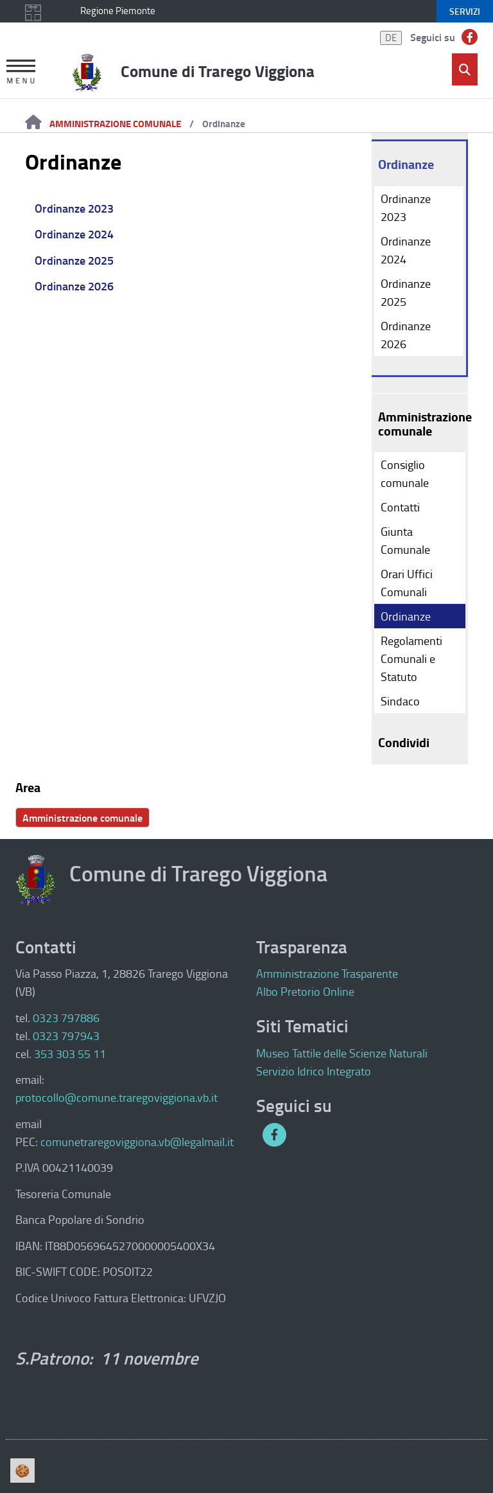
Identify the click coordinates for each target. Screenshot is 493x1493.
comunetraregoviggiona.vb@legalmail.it (137, 1141)
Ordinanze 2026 (74, 286)
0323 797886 (66, 1017)
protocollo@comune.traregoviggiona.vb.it (116, 1097)
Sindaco (400, 701)
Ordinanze (223, 123)
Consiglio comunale (405, 473)
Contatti (400, 507)
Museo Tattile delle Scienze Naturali (342, 1053)
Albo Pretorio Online (305, 991)
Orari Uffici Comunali (407, 582)
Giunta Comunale (405, 540)
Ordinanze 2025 (74, 260)
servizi (464, 11)
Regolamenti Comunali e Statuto (411, 658)
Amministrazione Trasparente (327, 973)
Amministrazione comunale (115, 123)
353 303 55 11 (70, 1053)
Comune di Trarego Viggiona (218, 70)
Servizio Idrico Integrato (313, 1071)
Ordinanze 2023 (74, 208)
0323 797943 (66, 1035)
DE (391, 37)
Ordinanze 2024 (74, 233)
